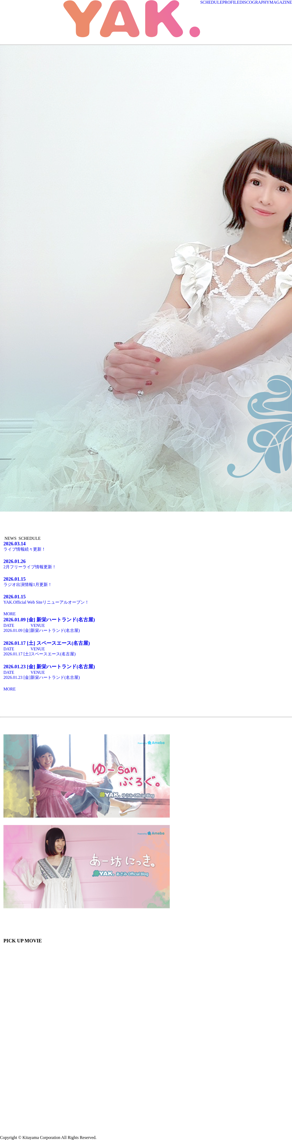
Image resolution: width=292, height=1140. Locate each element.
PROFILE (230, 2)
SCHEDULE (211, 2)
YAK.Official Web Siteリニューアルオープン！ (146, 599)
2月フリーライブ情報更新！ (146, 564)
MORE (9, 614)
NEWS (10, 538)
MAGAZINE (281, 2)
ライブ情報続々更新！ (146, 546)
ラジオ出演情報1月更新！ (146, 581)
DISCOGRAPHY (254, 2)
